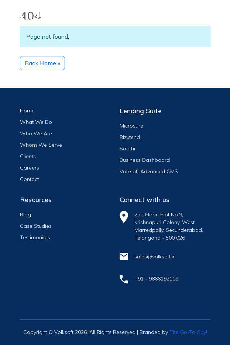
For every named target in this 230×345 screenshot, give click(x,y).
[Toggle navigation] (198, 14)
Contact (29, 179)
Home (27, 110)
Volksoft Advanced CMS (149, 171)
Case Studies (36, 226)
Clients (28, 156)
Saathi (127, 148)
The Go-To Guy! (188, 332)
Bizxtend (130, 137)
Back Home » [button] (42, 63)
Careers (29, 167)
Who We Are (36, 133)
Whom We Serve (41, 145)
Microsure (131, 125)
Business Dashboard (145, 160)
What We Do (36, 122)
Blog (25, 214)
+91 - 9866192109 (156, 278)
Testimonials (35, 237)
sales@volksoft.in (155, 256)
